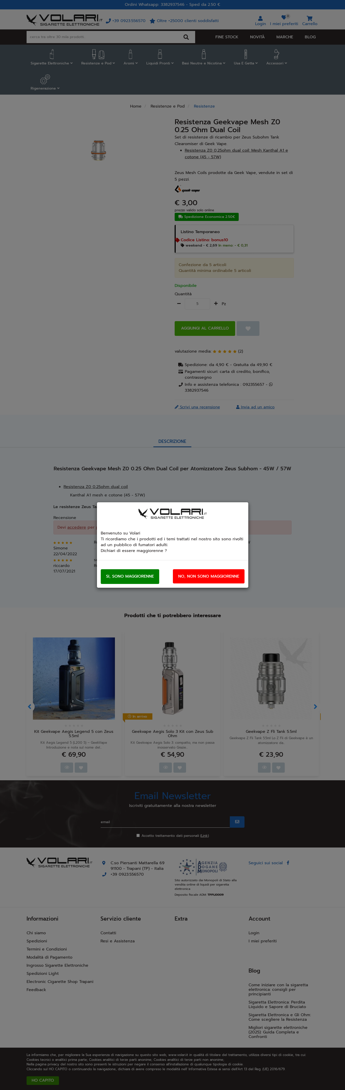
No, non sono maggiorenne (208, 576)
